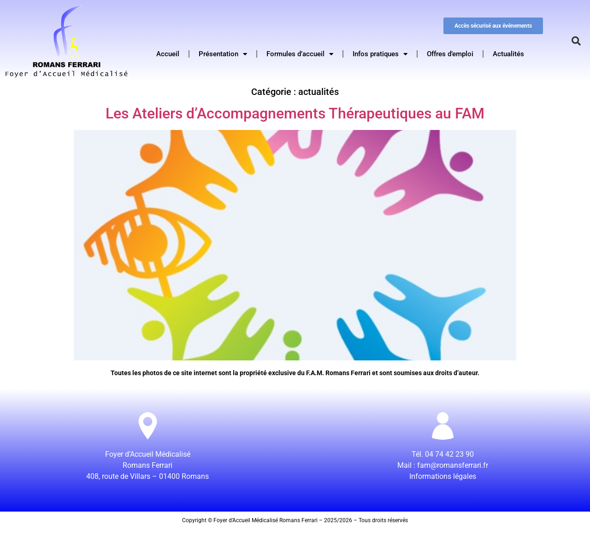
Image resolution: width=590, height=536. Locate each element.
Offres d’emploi (450, 54)
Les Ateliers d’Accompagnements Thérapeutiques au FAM (295, 113)
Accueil (167, 54)
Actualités (508, 54)
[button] (576, 41)
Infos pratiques (380, 54)
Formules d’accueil (299, 54)
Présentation (223, 54)
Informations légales (442, 476)
